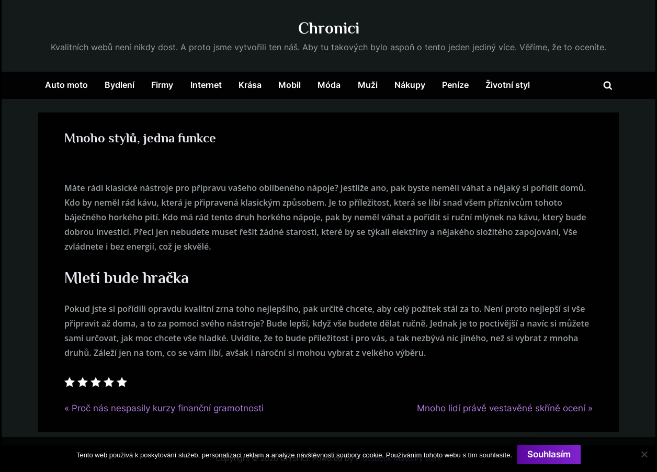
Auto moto (66, 85)
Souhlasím (549, 454)
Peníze (455, 85)
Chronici (328, 28)
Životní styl (507, 85)
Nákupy (409, 85)
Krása (250, 85)
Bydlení (119, 85)
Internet (206, 85)
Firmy (162, 85)
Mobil (289, 85)
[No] (644, 454)
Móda (329, 85)
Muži (368, 85)
